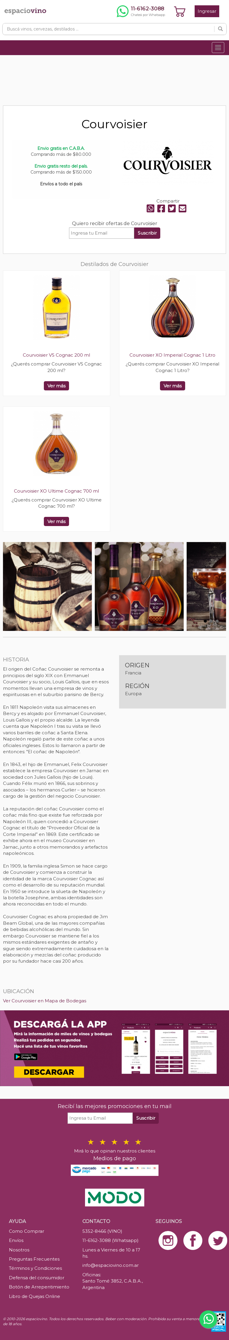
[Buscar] (220, 29)
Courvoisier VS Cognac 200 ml (56, 355)
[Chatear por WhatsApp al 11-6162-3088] (141, 11)
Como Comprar (26, 1231)
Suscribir (147, 233)
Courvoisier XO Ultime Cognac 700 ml (56, 491)
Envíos (16, 1240)
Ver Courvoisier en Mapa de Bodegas (44, 1001)
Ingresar (207, 11)
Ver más (56, 386)
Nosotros (19, 1250)
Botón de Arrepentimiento (39, 1287)
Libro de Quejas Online (34, 1296)
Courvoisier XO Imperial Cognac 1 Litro (172, 355)
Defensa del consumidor (36, 1277)
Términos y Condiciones (35, 1268)
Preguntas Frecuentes (34, 1259)
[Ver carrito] (180, 11)
